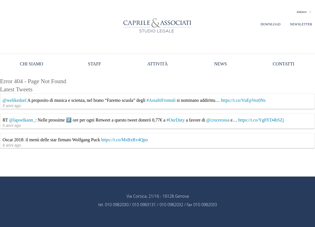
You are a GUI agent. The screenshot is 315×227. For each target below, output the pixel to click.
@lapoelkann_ (22, 120)
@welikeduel (14, 100)
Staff (94, 63)
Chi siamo (31, 63)
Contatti (283, 63)
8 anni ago (12, 145)
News (220, 63)
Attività (157, 63)
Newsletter (301, 24)
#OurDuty (176, 120)
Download (271, 24)
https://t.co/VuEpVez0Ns (243, 100)
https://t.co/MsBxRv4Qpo (124, 139)
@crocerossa (217, 120)
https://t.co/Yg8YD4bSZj (261, 120)
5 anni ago (12, 105)
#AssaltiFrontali (161, 100)
